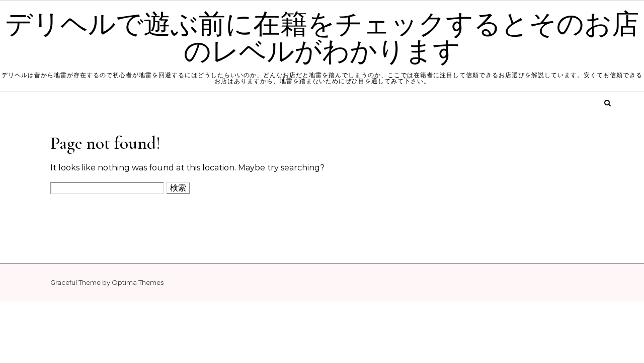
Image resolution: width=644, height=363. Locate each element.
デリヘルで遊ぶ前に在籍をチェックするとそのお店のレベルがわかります (322, 38)
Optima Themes (138, 282)
